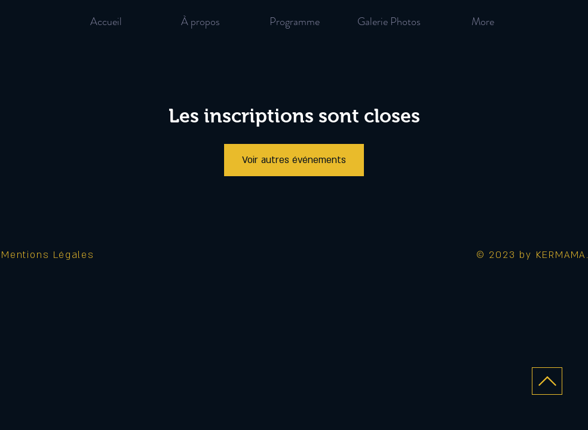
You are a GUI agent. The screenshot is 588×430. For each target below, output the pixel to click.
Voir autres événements (294, 160)
